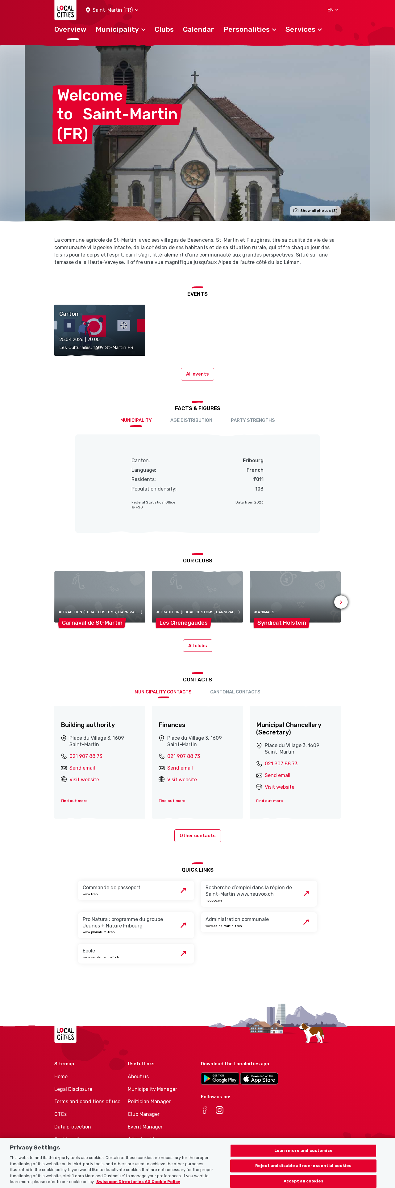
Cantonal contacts (235, 692)
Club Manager (144, 1114)
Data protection (72, 1127)
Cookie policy (69, 1139)
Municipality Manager (152, 1089)
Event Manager (145, 1127)
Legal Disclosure (73, 1089)
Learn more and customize (303, 1156)
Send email (82, 768)
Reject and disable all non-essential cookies (303, 1171)
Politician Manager (149, 1101)
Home (61, 1076)
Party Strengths (253, 420)
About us (138, 1076)
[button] (112, 10)
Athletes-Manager (149, 1139)
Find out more (74, 801)
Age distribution (191, 420)
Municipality (136, 420)
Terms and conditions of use (87, 1101)
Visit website (84, 780)
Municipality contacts (163, 692)
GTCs (60, 1114)
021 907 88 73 (85, 756)
